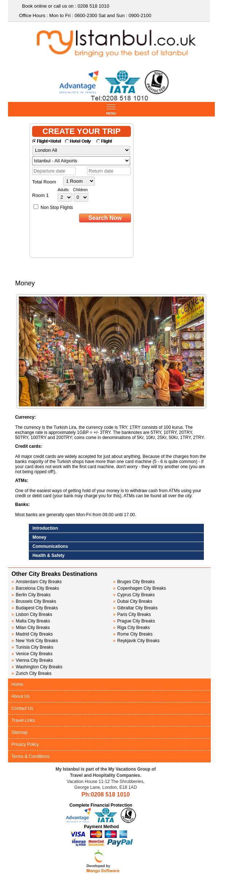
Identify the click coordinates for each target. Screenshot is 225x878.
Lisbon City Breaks (32, 614)
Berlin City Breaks (31, 594)
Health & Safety (48, 555)
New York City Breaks (35, 640)
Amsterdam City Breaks (37, 581)
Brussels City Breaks (34, 601)
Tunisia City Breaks (33, 647)
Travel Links (23, 720)
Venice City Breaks (32, 653)
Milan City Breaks (31, 627)
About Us (21, 696)
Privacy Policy (25, 744)
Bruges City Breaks (134, 581)
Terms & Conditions (31, 756)
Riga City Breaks (131, 627)
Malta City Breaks (31, 621)
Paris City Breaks (132, 614)
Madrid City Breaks (32, 634)
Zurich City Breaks (32, 673)
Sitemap (20, 732)
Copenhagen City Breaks (139, 588)
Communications (50, 546)
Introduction (45, 528)
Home (17, 684)
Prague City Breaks (134, 621)
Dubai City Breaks (132, 601)
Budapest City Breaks (35, 607)
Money (39, 537)
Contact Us (22, 708)
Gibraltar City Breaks (135, 607)
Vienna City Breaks (32, 660)
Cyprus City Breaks (134, 594)
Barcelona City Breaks (35, 588)
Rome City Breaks (132, 634)
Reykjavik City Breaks (136, 640)
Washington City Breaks (37, 666)
